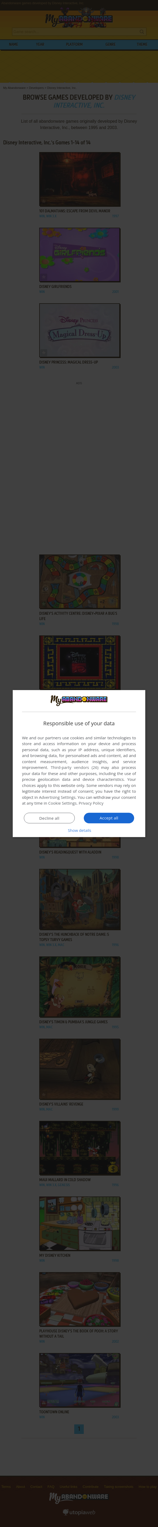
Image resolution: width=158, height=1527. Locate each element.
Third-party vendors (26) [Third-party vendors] (74, 767)
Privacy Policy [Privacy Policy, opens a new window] (91, 803)
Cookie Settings (62, 803)
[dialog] (79, 763)
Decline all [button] (49, 818)
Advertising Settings (57, 797)
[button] (79, 830)
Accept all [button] (109, 817)
